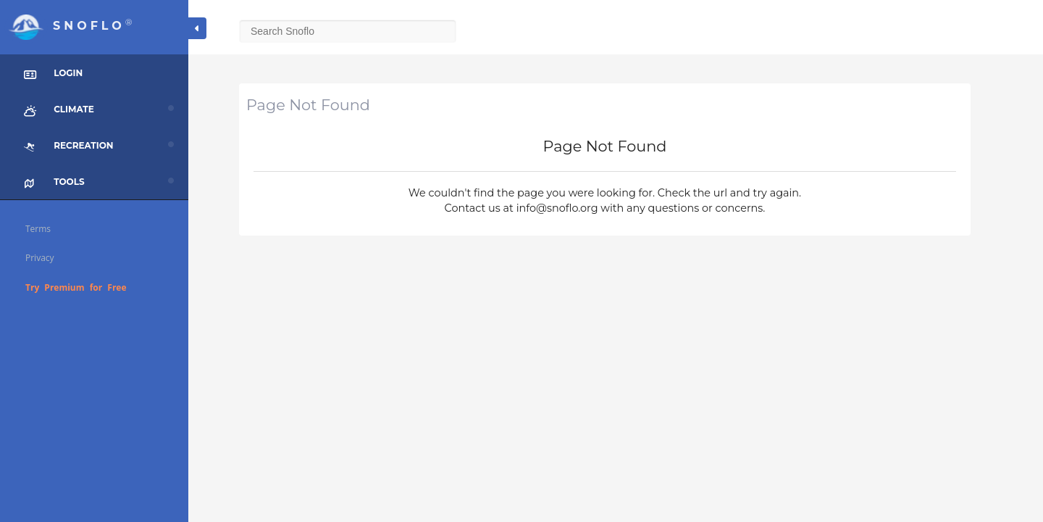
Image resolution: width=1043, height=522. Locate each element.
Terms (38, 229)
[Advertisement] (615, 351)
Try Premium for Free (76, 287)
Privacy (39, 258)
